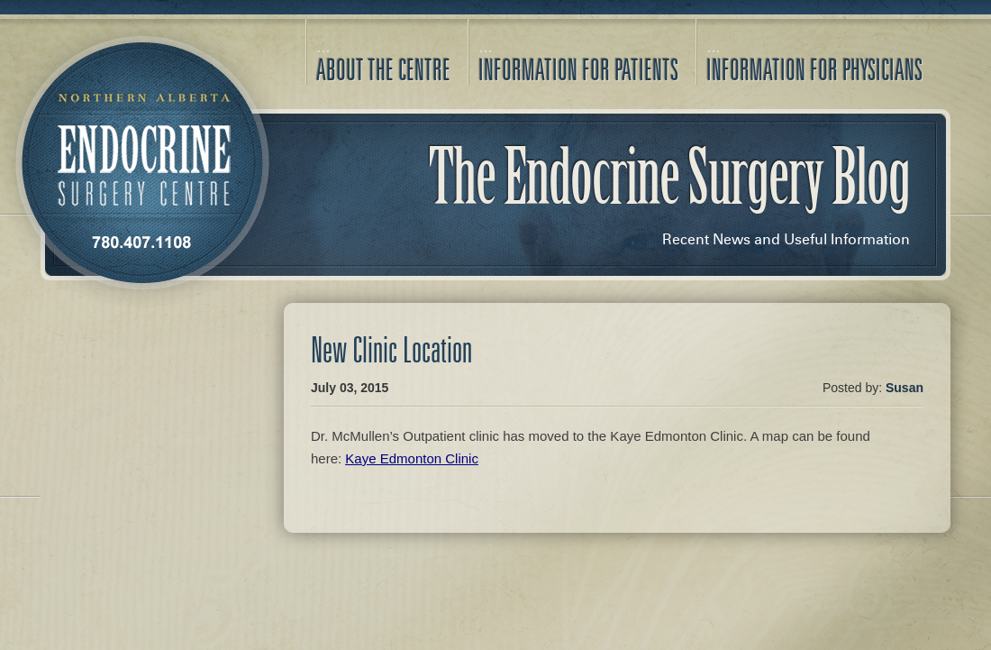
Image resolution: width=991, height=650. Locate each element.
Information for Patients (578, 69)
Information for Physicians (814, 69)
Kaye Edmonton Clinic (411, 458)
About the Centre (383, 69)
